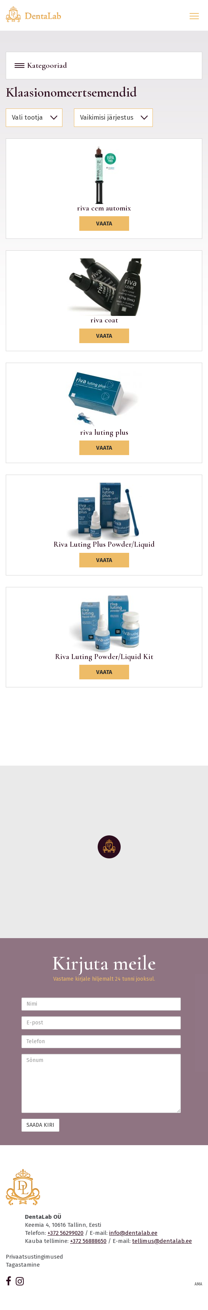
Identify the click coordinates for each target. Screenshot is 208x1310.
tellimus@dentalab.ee (162, 1241)
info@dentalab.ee (133, 1232)
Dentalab (38, 14)
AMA (198, 1284)
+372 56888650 (88, 1241)
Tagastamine (23, 1264)
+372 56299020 (65, 1232)
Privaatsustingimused (34, 1256)
